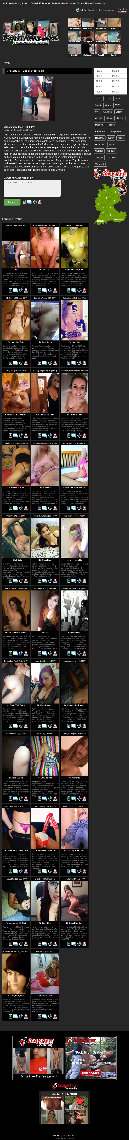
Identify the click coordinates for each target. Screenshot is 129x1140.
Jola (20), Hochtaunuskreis (16, 443)
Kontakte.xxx (98, 3)
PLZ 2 (99, 81)
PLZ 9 (115, 91)
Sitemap (56, 1135)
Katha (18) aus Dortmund (16, 588)
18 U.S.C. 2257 (69, 1135)
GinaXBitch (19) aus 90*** (74, 806)
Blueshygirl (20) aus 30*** (16, 225)
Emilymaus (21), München (74, 734)
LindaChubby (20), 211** (45, 661)
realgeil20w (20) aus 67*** (16, 879)
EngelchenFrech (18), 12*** (16, 661)
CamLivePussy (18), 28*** (45, 298)
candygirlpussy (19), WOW (45, 443)
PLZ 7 (115, 81)
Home (7, 62)
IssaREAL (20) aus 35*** (74, 879)
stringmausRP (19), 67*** (16, 806)
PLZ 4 (99, 91)
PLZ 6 (115, 75)
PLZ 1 (99, 75)
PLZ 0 (99, 70)
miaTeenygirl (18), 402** (74, 516)
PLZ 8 (115, 86)
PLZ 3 (99, 86)
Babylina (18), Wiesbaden (45, 806)
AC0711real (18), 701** (16, 734)
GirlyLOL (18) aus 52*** (16, 371)
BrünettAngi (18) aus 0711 (74, 298)
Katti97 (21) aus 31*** (45, 951)
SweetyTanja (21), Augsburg (45, 371)
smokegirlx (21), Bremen (45, 588)
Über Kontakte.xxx (106, 10)
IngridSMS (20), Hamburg (74, 443)
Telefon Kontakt (87, 10)
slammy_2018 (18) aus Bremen (74, 371)
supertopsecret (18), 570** (74, 661)
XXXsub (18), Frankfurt (74, 225)
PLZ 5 (115, 70)
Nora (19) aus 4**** (45, 734)
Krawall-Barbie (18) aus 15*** (15, 951)
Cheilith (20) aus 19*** (15, 516)
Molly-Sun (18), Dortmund (74, 588)
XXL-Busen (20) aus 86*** (16, 298)
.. (83, 286)
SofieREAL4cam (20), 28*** (45, 516)
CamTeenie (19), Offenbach (45, 225)
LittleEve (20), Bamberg (45, 879)
